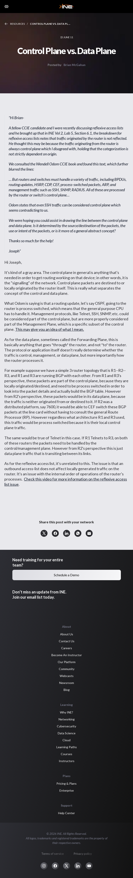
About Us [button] (66, 634)
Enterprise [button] (66, 790)
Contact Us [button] (66, 641)
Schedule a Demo (66, 575)
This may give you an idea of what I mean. (49, 329)
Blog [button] (67, 690)
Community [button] (66, 669)
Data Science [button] (67, 733)
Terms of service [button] (52, 853)
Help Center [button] (66, 813)
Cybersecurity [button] (66, 726)
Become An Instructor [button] (66, 655)
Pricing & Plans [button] (66, 783)
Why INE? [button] (66, 712)
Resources (17, 23)
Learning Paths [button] (66, 747)
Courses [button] (66, 754)
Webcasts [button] (67, 676)
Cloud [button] (66, 740)
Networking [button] (67, 719)
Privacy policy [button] (83, 853)
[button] (44, 533)
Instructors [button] (66, 761)
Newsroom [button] (66, 683)
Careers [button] (66, 648)
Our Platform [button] (67, 662)
